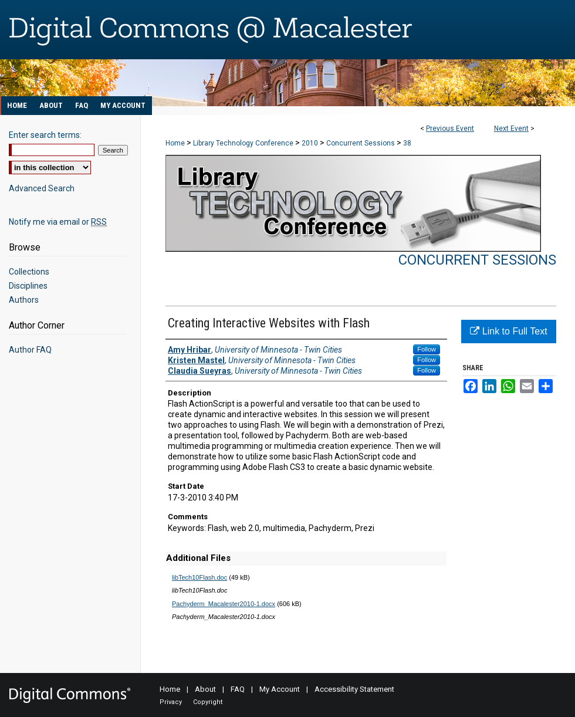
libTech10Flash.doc (199, 577)
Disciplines (28, 285)
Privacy (171, 702)
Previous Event (450, 128)
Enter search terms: (45, 135)
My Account (279, 689)
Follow (426, 349)
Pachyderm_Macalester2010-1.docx (223, 603)
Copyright (207, 702)
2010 (311, 143)
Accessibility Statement (354, 689)
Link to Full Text (508, 331)
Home (175, 143)
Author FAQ (30, 349)
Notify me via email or (58, 221)
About (205, 689)
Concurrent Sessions (361, 143)
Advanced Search (42, 188)
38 (407, 143)
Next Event (511, 128)
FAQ (238, 689)
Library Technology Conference (244, 143)
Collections (29, 271)
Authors (24, 300)
